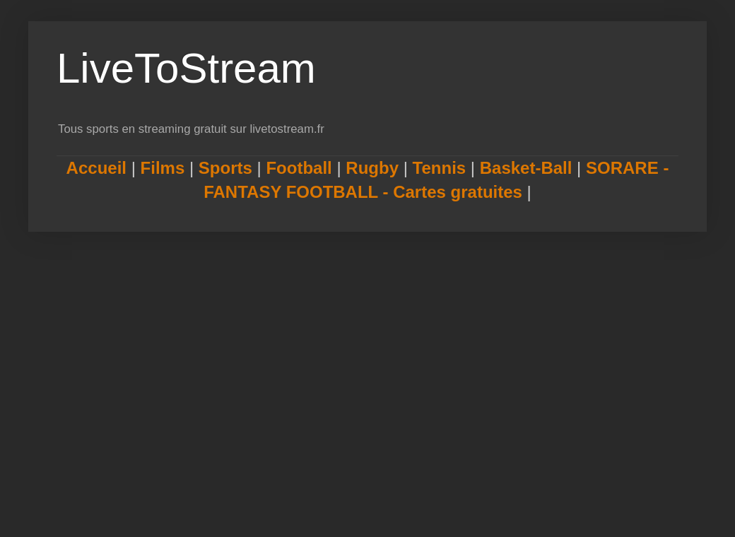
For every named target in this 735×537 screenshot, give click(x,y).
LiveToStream (186, 68)
